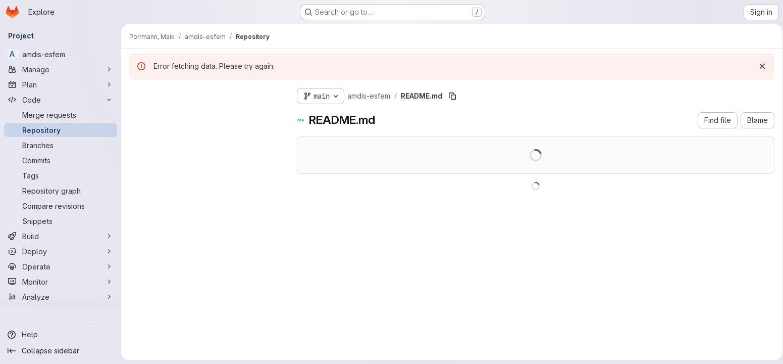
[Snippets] (60, 221)
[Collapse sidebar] (60, 351)
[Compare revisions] (60, 206)
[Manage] (60, 69)
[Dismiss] (759, 66)
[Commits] (60, 160)
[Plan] (60, 84)
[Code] (60, 100)
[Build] (60, 236)
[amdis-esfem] (60, 54)
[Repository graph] (60, 191)
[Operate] (60, 266)
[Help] (60, 335)
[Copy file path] (452, 96)
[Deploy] (60, 251)
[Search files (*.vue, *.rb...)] (205, 114)
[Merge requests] (60, 115)
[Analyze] (60, 297)
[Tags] (60, 175)
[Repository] (60, 130)
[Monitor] (60, 282)
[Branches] (60, 145)
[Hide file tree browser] (137, 94)
